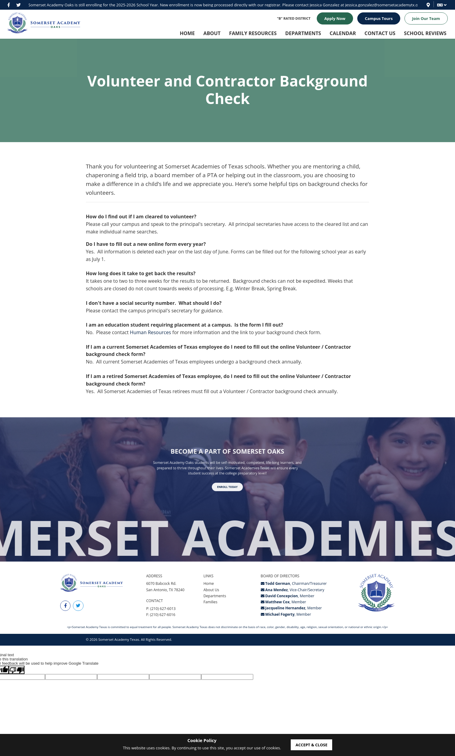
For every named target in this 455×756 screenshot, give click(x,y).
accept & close (311, 745)
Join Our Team (426, 18)
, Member (287, 596)
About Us (211, 590)
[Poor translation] (17, 670)
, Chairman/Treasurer (294, 584)
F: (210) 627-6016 (160, 615)
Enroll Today (227, 480)
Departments (214, 596)
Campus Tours (379, 18)
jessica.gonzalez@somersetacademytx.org (263, 5)
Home (208, 584)
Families (210, 602)
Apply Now (334, 18)
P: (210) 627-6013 (160, 609)
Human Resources (150, 332)
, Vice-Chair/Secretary (292, 590)
